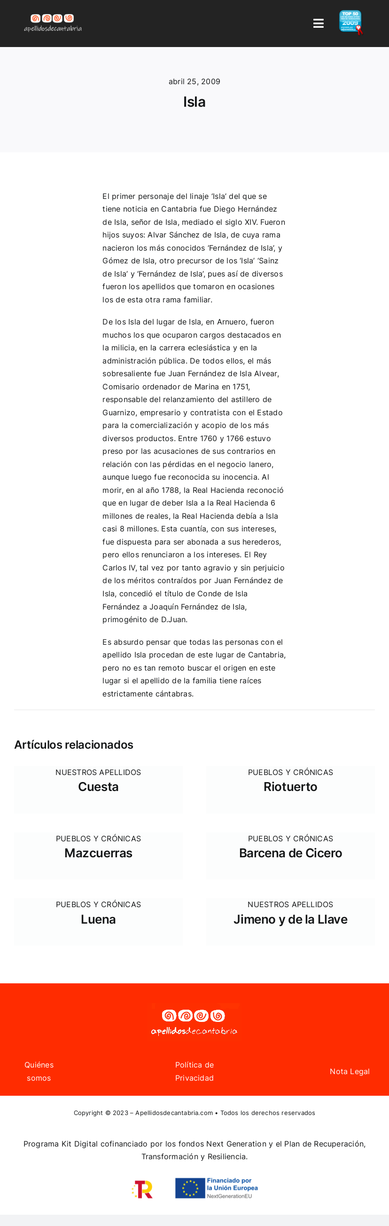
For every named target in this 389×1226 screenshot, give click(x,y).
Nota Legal (350, 1071)
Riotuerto (291, 786)
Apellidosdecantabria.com (174, 1112)
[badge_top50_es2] (351, 13)
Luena (98, 919)
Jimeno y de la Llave (290, 919)
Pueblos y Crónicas (290, 772)
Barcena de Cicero (290, 853)
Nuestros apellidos (98, 772)
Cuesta (98, 786)
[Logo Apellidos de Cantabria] (53, 13)
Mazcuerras (98, 853)
